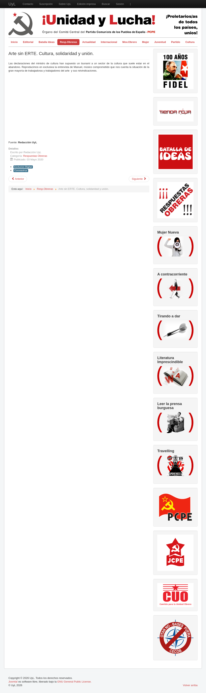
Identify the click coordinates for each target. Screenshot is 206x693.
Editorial (28, 42)
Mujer (145, 42)
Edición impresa (86, 3)
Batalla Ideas (47, 42)
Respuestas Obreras (35, 155)
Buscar (106, 3)
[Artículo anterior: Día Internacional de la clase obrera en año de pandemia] (17, 179)
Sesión (120, 3)
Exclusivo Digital (23, 167)
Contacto (28, 3)
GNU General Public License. (74, 681)
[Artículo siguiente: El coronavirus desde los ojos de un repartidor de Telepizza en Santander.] (139, 179)
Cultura (190, 42)
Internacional (109, 42)
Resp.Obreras (68, 42)
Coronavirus (20, 170)
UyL (12, 4)
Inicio (14, 42)
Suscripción (46, 3)
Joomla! (13, 681)
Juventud (160, 42)
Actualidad (89, 42)
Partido (175, 42)
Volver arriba (190, 685)
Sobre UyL (65, 3)
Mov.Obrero (129, 42)
